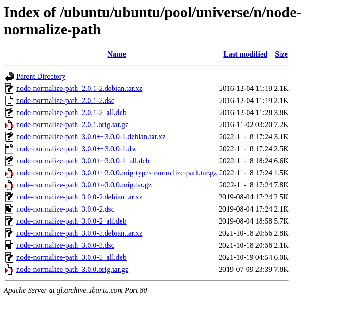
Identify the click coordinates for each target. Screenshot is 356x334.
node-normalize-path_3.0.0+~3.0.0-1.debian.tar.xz (90, 137)
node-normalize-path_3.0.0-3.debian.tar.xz (79, 233)
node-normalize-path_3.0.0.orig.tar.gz (72, 269)
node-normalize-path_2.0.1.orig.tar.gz (72, 124)
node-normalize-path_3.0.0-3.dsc (65, 245)
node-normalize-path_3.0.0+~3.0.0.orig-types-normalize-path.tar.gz (116, 173)
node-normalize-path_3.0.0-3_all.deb (71, 257)
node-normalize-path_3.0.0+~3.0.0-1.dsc (77, 149)
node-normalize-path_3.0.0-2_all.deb (71, 221)
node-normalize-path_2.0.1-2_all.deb (71, 112)
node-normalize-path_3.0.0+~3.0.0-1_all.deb (82, 161)
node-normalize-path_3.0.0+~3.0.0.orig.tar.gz (84, 185)
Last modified (245, 54)
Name (117, 54)
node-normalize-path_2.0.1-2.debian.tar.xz (79, 88)
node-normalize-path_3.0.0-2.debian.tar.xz (79, 197)
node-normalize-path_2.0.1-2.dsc (65, 100)
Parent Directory (40, 76)
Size (281, 54)
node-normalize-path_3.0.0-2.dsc (65, 209)
